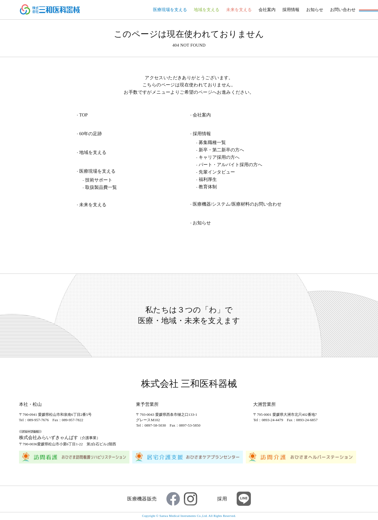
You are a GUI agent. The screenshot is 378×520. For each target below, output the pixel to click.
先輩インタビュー (217, 172)
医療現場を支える (170, 9)
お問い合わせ (343, 9)
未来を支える (239, 9)
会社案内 (267, 9)
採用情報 (290, 9)
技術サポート (98, 179)
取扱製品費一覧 (101, 187)
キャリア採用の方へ (219, 157)
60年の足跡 (90, 133)
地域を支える (206, 9)
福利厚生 (208, 179)
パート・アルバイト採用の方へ (230, 164)
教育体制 (208, 186)
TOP (83, 115)
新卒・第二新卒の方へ (221, 149)
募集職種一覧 (212, 142)
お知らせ (314, 9)
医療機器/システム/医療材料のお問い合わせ (237, 204)
